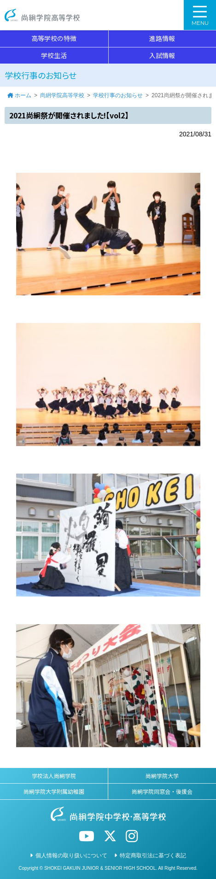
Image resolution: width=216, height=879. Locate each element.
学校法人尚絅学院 (54, 775)
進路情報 (162, 38)
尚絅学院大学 (162, 775)
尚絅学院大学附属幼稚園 (53, 791)
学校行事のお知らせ (118, 95)
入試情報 (162, 55)
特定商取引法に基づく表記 (153, 855)
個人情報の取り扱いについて (71, 855)
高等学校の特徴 (53, 38)
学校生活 (54, 55)
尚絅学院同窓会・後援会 (162, 791)
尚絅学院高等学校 (42, 15)
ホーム (23, 95)
